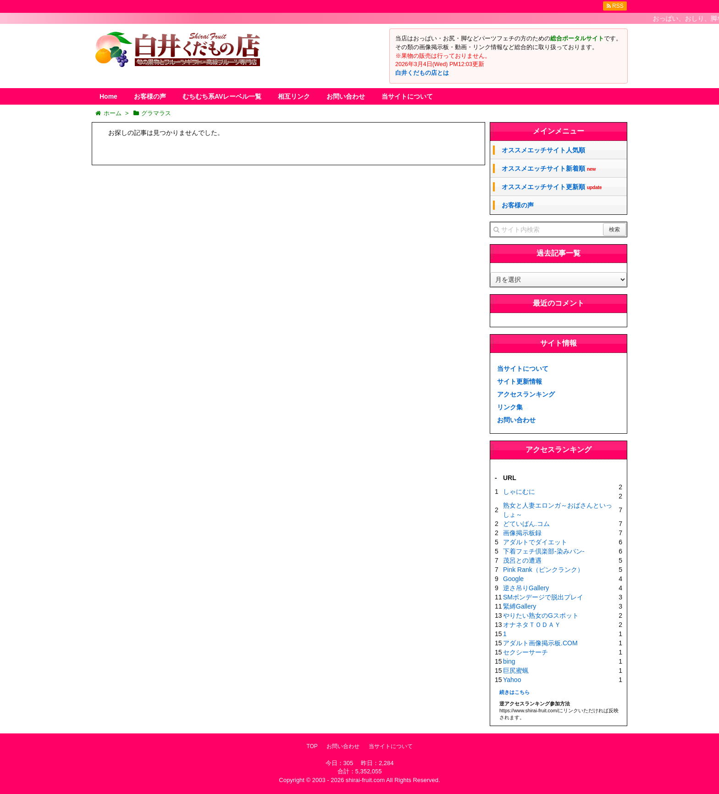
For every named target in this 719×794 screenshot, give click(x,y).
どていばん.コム (526, 523)
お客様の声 (150, 96)
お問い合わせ (345, 96)
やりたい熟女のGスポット (541, 615)
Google (513, 578)
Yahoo (512, 679)
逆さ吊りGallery (526, 588)
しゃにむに (519, 491)
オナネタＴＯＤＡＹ (532, 624)
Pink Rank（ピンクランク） (543, 569)
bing (509, 661)
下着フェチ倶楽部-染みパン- (543, 551)
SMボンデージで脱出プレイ (543, 597)
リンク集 (510, 407)
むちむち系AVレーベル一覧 (222, 96)
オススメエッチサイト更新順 (552, 187)
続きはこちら (514, 692)
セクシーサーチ (525, 652)
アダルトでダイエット (535, 542)
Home (108, 96)
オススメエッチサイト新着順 (549, 168)
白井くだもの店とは (422, 73)
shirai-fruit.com (365, 780)
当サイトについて (407, 96)
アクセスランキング (526, 394)
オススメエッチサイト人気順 (543, 150)
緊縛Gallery (519, 606)
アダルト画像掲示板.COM (540, 643)
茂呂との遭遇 (522, 560)
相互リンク (294, 96)
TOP (311, 746)
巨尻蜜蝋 (516, 670)
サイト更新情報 (519, 381)
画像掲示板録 (522, 533)
